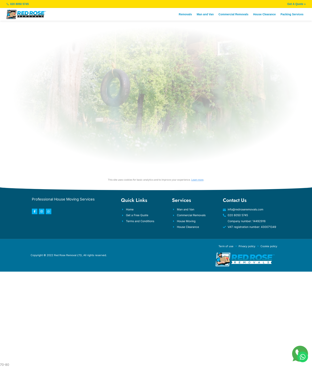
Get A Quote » (296, 4)
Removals (185, 14)
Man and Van (205, 14)
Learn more (197, 179)
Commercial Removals (233, 14)
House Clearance (264, 14)
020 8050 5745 (17, 4)
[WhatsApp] (302, 357)
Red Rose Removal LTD (68, 255)
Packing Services (292, 14)
